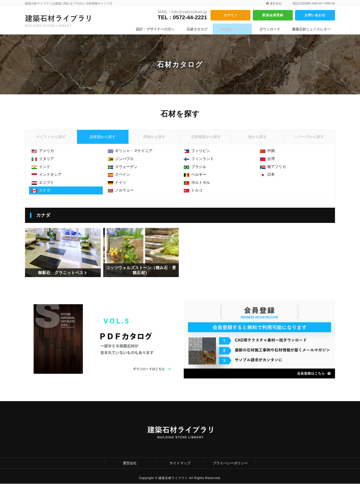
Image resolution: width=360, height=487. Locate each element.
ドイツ (118, 187)
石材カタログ (202, 29)
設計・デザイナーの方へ (163, 29)
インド (42, 170)
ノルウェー (122, 195)
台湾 (268, 162)
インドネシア (48, 179)
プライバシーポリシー (230, 466)
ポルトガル (198, 187)
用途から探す (154, 138)
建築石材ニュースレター (311, 29)
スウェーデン (124, 170)
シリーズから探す (309, 138)
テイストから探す (51, 138)
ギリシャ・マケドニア (132, 154)
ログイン (230, 15)
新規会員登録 (273, 15)
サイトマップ (180, 466)
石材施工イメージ (237, 29)
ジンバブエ (122, 162)
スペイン (120, 179)
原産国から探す (103, 138)
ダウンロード (271, 29)
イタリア (44, 162)
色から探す (258, 138)
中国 (268, 154)
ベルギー (196, 179)
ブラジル (196, 170)
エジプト (44, 187)
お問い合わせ (315, 15)
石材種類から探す (206, 138)
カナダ (42, 195)
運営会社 (274, 3)
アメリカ (44, 154)
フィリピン (198, 154)
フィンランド (200, 162)
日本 (268, 179)
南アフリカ (274, 170)
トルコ (194, 195)
